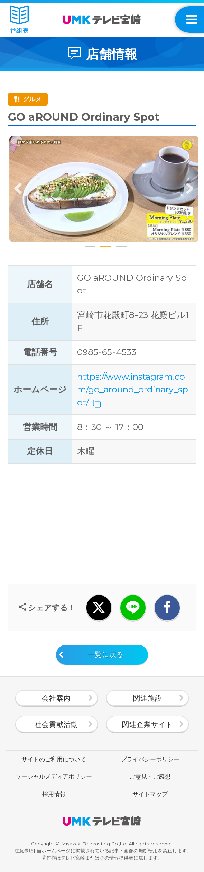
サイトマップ (150, 794)
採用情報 (54, 794)
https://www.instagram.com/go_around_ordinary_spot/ (132, 389)
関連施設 (147, 698)
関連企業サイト (147, 724)
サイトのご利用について (53, 759)
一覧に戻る (105, 654)
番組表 (19, 20)
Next (189, 189)
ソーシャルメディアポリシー (54, 776)
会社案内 (56, 698)
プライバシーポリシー (150, 759)
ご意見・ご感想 (149, 776)
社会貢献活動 (56, 724)
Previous (18, 189)
